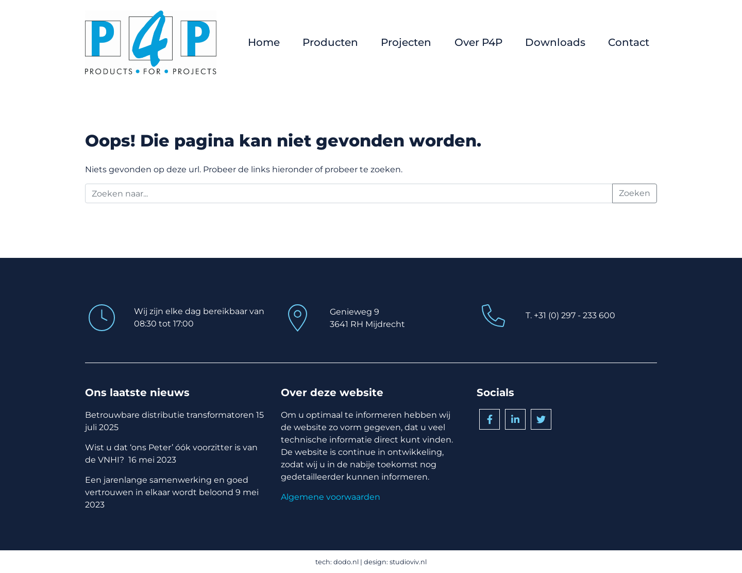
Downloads (555, 42)
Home (264, 42)
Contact (628, 42)
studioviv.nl (408, 562)
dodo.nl (346, 562)
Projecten (406, 42)
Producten (330, 42)
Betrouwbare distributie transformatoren (169, 415)
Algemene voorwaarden (330, 497)
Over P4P (478, 42)
